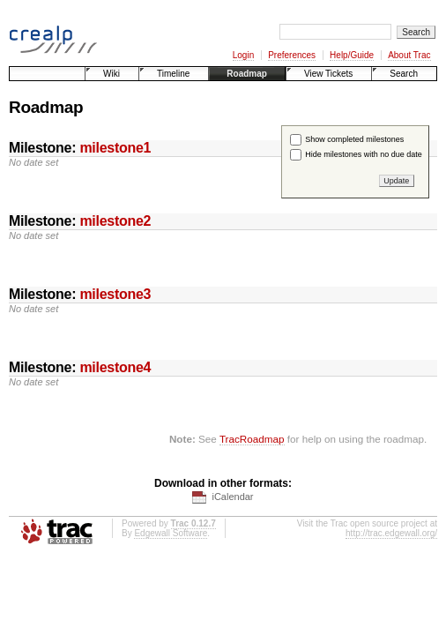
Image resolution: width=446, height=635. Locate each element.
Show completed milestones (354, 139)
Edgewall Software (170, 533)
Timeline (173, 73)
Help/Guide (352, 55)
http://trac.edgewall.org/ (391, 533)
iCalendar (232, 496)
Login (243, 55)
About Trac (409, 55)
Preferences (292, 55)
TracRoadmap (252, 438)
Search (404, 73)
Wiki (111, 73)
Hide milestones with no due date (363, 154)
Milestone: (80, 147)
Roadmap (247, 73)
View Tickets (328, 73)
